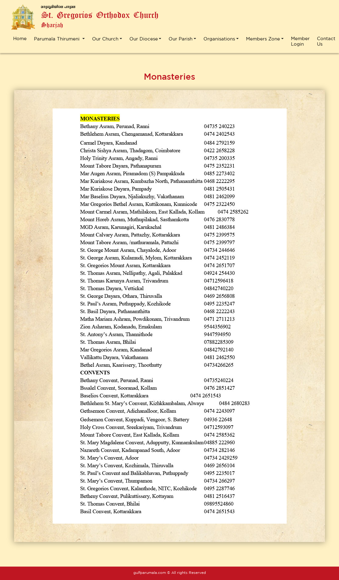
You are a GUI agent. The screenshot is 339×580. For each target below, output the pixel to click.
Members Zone (263, 38)
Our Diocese (143, 38)
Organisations (219, 38)
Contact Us (326, 41)
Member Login (300, 41)
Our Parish (180, 38)
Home (20, 38)
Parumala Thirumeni (57, 38)
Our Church (105, 38)
